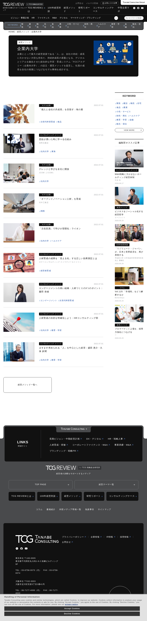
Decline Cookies (72, 614)
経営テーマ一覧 (106, 484)
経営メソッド (69, 9)
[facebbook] (21, 548)
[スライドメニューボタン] (116, 18)
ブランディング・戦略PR (64, 451)
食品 (53, 25)
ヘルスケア (102, 25)
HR (33, 18)
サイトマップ (104, 509)
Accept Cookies (72, 609)
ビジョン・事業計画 (20, 18)
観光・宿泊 (137, 25)
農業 (60, 25)
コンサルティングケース (103, 9)
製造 (22, 25)
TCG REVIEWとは (35, 9)
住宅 (45, 25)
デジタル (64, 18)
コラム (39, 509)
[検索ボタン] (127, 18)
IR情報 (110, 537)
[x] (17, 548)
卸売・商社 (88, 25)
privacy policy (71, 604)
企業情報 (96, 537)
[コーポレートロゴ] (73, 429)
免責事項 (89, 509)
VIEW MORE (129, 130)
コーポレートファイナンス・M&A (91, 445)
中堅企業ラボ (123, 9)
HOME (12, 32)
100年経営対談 (54, 9)
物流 (38, 25)
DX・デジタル (95, 439)
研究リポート (84, 9)
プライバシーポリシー (74, 537)
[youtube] (26, 548)
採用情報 (125, 537)
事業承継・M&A (124, 445)
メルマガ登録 (92, 3)
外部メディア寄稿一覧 (70, 509)
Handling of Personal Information (22, 597)
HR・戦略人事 (116, 439)
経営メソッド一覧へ (27, 385)
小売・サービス (73, 25)
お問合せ (80, 3)
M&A (54, 18)
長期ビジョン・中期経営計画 (66, 439)
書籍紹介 (51, 509)
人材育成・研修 (59, 445)
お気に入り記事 (111, 3)
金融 (126, 25)
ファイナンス (43, 18)
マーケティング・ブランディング (85, 18)
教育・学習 (115, 25)
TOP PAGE (40, 484)
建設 (30, 25)
